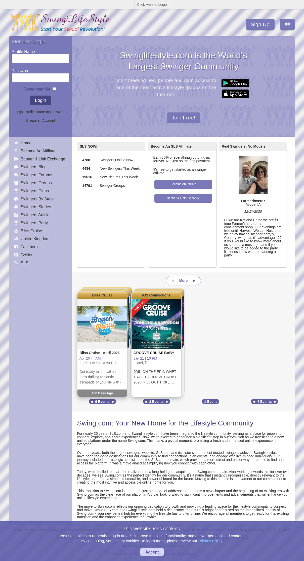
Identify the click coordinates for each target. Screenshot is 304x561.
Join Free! (183, 118)
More (183, 280)
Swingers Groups (36, 183)
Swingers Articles (36, 214)
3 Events (156, 401)
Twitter (26, 254)
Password (20, 69)
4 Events (264, 401)
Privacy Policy (210, 541)
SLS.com (116, 433)
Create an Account (40, 120)
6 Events (102, 401)
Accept (152, 552)
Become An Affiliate (183, 184)
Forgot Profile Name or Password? (41, 112)
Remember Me (37, 88)
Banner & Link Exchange (183, 198)
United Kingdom (35, 238)
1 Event (210, 401)
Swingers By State (37, 199)
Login (40, 100)
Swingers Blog (34, 166)
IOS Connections (156, 295)
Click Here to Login (152, 5)
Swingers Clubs (35, 191)
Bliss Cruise (102, 295)
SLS (24, 263)
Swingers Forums (36, 174)
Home (26, 143)
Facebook (29, 246)
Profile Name (23, 50)
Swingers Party (34, 223)
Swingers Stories (36, 206)
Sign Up (260, 24)
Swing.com (94, 423)
